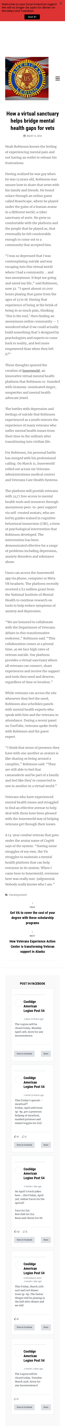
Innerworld (31, 337)
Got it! (32, 17)
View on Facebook (24, 1020)
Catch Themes (43, 1417)
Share (46, 1020)
